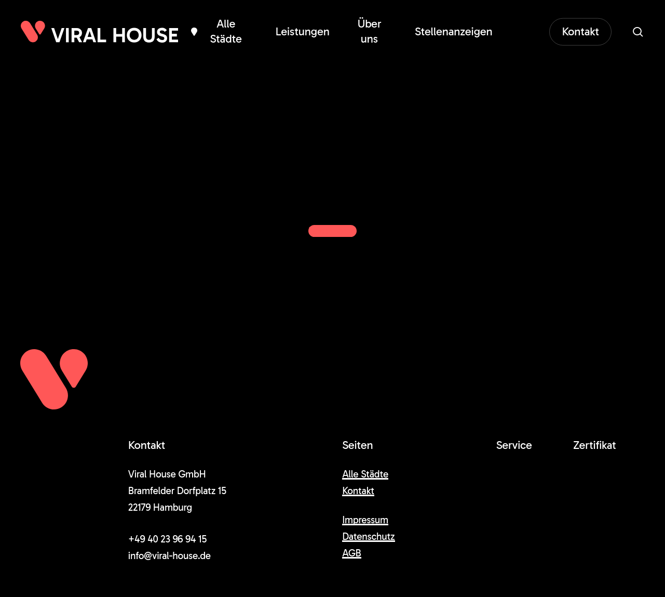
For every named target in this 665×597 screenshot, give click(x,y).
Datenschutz (368, 536)
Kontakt (358, 491)
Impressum (365, 520)
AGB (351, 553)
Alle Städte (365, 474)
